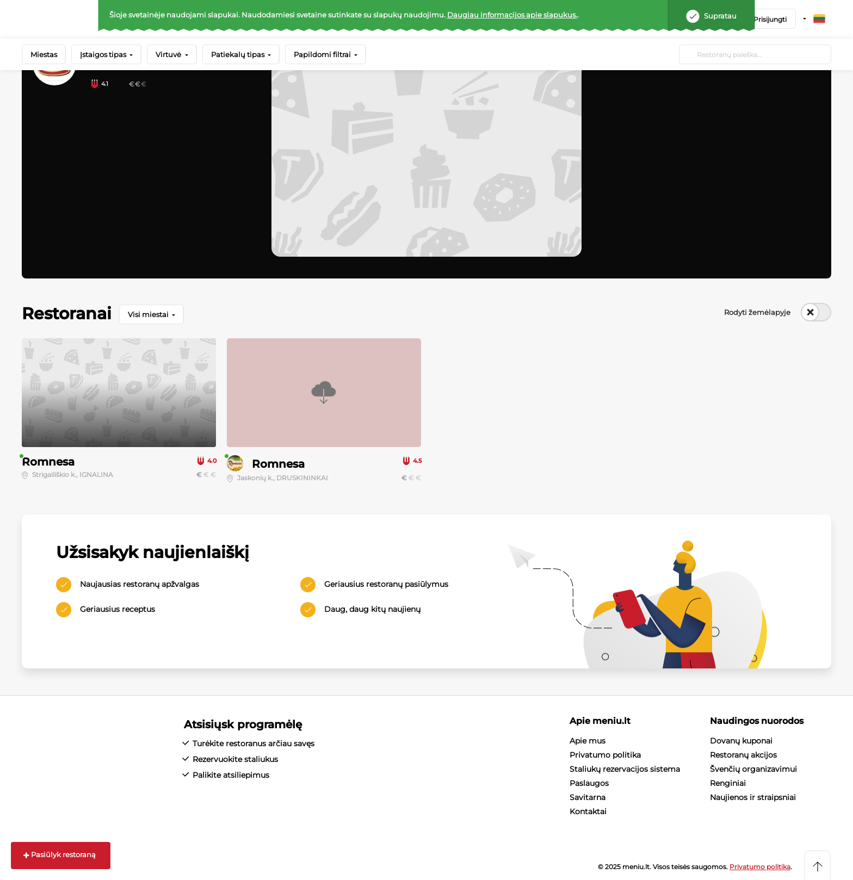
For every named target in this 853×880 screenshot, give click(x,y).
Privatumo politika (605, 755)
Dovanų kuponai (741, 741)
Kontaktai (588, 811)
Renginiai (728, 783)
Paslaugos (589, 783)
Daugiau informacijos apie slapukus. (512, 14)
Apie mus (587, 741)
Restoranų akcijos (743, 755)
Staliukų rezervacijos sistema (625, 769)
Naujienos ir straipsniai (753, 797)
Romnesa (48, 461)
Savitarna (587, 797)
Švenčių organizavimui (753, 769)
